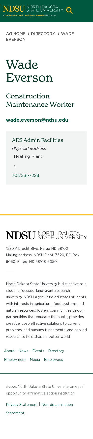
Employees (53, 360)
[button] (69, 11)
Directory (43, 33)
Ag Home (15, 33)
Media (35, 360)
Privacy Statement (22, 405)
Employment (15, 360)
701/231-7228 (25, 175)
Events (38, 351)
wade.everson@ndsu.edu (37, 120)
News (23, 351)
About (9, 351)
